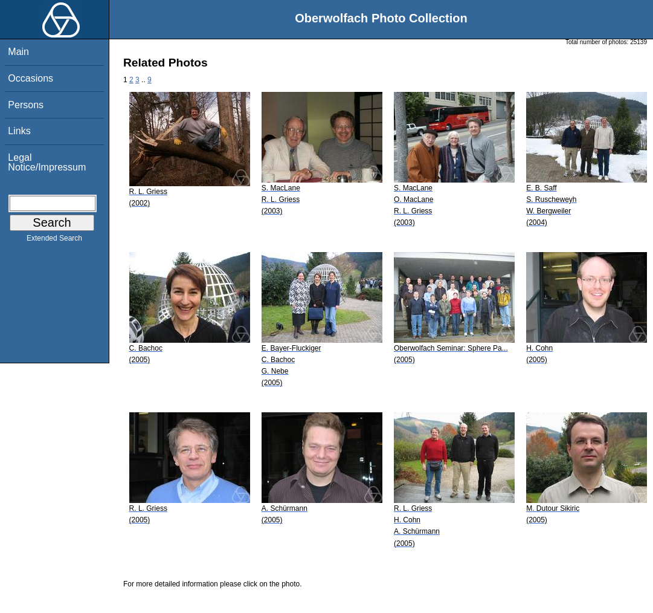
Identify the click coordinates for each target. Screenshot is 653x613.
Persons (25, 105)
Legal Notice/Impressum (47, 162)
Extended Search (54, 240)
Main (18, 52)
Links (19, 131)
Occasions (30, 78)
